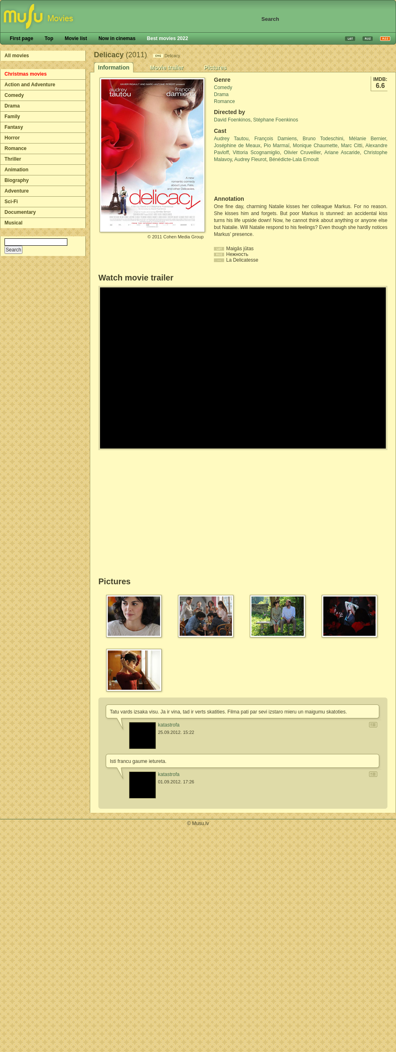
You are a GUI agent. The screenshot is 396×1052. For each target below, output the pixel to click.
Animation (16, 170)
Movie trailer (166, 67)
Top (48, 38)
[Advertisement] (261, 179)
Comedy (14, 95)
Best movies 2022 (167, 38)
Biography (16, 180)
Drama (12, 106)
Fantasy (13, 127)
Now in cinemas (117, 38)
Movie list (76, 38)
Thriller (12, 159)
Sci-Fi (11, 201)
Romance (15, 148)
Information (113, 67)
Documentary (20, 212)
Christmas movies (25, 74)
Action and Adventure (29, 84)
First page (21, 38)
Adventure (16, 191)
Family (12, 116)
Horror (12, 138)
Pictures (215, 67)
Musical (13, 223)
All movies (16, 55)
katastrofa (169, 725)
